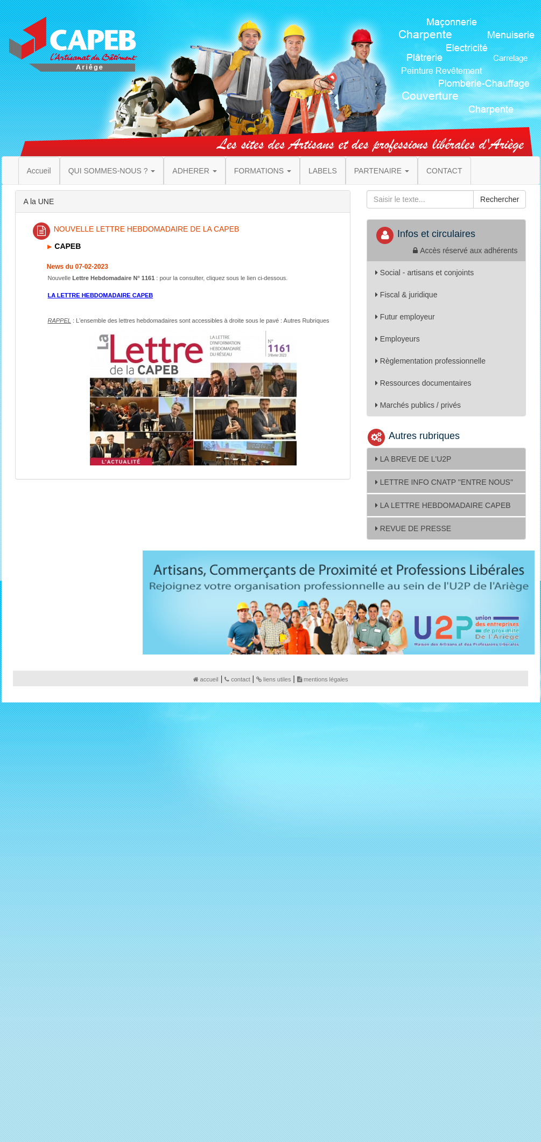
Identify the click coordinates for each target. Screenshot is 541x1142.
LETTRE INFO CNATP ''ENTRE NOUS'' (444, 482)
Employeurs (397, 339)
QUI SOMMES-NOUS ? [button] (112, 170)
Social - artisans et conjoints (424, 272)
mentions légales (322, 679)
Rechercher (499, 199)
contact (237, 679)
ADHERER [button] (194, 170)
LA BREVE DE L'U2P (413, 459)
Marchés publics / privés (418, 405)
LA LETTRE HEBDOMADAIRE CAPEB (443, 505)
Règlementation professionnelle (430, 361)
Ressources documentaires (423, 383)
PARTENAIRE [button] (381, 170)
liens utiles (273, 679)
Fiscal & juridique (406, 294)
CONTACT (444, 170)
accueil (206, 679)
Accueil (39, 170)
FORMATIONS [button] (262, 170)
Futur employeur (405, 316)
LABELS (322, 170)
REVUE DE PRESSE (413, 528)
